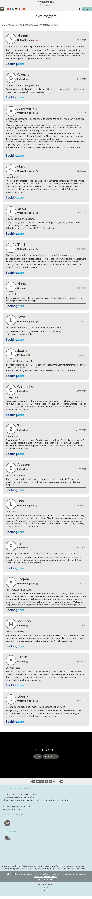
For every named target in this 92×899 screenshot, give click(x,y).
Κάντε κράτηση (51, 759)
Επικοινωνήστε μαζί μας (17, 792)
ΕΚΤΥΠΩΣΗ (58, 785)
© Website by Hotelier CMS (46, 888)
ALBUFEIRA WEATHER (46, 855)
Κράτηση (87, 9)
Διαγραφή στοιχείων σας (46, 882)
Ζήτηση (37, 759)
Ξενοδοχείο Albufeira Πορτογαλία (19, 800)
